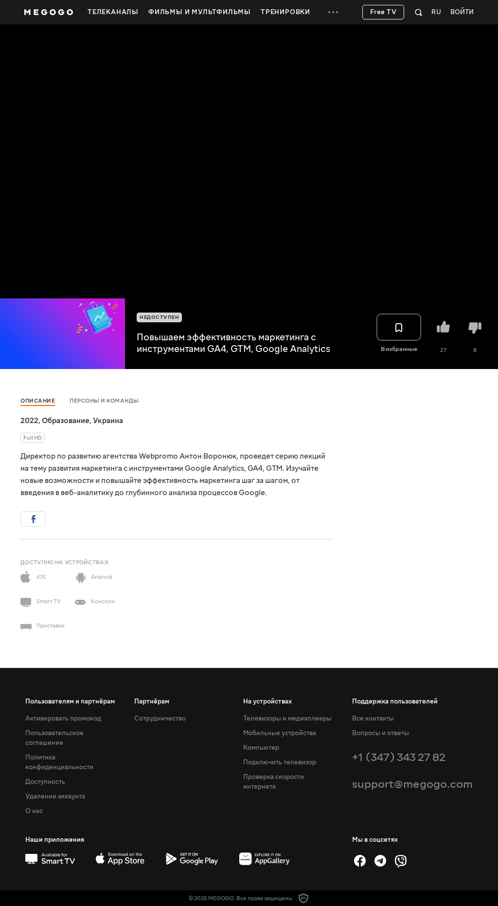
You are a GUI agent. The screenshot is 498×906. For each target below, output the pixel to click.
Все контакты (373, 718)
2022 (29, 420)
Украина (108, 420)
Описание (37, 401)
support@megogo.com (412, 784)
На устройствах (267, 701)
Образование (65, 420)
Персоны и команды (104, 401)
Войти (462, 12)
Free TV (383, 12)
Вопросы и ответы (380, 733)
